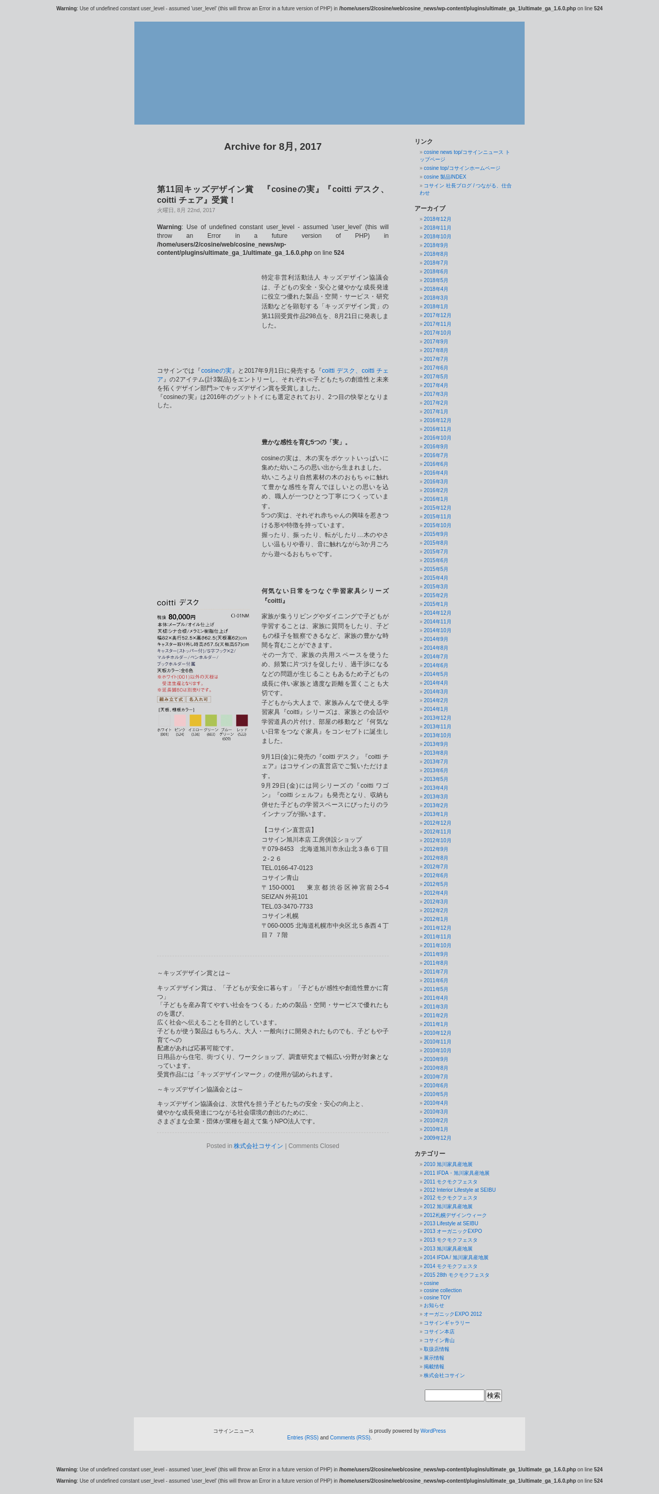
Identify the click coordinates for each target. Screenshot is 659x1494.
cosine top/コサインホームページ (462, 168)
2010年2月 (436, 1120)
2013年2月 (436, 805)
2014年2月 (436, 700)
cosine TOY (437, 1297)
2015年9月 (436, 534)
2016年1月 (436, 499)
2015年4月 (436, 578)
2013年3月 (436, 797)
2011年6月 (436, 980)
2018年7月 (436, 263)
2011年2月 (436, 1015)
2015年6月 (436, 560)
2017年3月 (436, 394)
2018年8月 (436, 254)
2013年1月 (436, 814)
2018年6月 (436, 271)
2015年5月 (436, 569)
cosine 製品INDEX (445, 177)
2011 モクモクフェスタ (451, 1182)
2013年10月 (437, 735)
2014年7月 (436, 656)
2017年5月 (436, 376)
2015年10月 (437, 525)
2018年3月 (436, 298)
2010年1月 (436, 1129)
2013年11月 (437, 726)
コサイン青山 (439, 1340)
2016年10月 (437, 438)
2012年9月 (436, 849)
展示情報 (434, 1358)
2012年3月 (436, 902)
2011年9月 (436, 954)
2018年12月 (437, 219)
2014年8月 (436, 648)
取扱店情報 (436, 1349)
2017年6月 (436, 368)
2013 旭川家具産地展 (448, 1249)
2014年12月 (437, 613)
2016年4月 (436, 473)
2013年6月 (436, 770)
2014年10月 (437, 630)
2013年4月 (436, 788)
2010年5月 (436, 1094)
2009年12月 (437, 1138)
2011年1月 (436, 1024)
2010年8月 (436, 1068)
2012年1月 (436, 919)
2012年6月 (436, 875)
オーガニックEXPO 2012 (453, 1314)
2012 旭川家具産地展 (448, 1206)
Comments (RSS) (350, 1437)
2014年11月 (437, 621)
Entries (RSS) (303, 1437)
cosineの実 (216, 340)
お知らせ (434, 1305)
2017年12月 (437, 315)
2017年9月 (436, 341)
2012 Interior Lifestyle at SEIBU (460, 1190)
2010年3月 (436, 1112)
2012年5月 (436, 884)
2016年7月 (436, 455)
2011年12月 (437, 928)
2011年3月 (436, 1007)
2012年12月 (437, 823)
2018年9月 (436, 245)
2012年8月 (436, 858)
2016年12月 (437, 420)
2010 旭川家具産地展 (448, 1164)
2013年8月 (436, 753)
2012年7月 (436, 867)
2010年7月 (436, 1077)
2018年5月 (436, 280)
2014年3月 (436, 691)
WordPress (433, 1431)
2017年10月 (437, 333)
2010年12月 (437, 1033)
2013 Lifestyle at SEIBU (451, 1223)
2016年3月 (436, 481)
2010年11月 (437, 1042)
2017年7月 (436, 359)
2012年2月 (436, 910)
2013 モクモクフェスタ (451, 1240)
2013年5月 (436, 779)
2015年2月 (436, 595)
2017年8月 (436, 350)
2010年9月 (436, 1059)
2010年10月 (437, 1050)
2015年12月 (437, 508)
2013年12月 (437, 718)
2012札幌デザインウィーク (455, 1215)
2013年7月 (436, 762)
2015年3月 (436, 586)
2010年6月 (436, 1085)
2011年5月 (436, 989)
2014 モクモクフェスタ (451, 1266)
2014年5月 (436, 674)
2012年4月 (436, 893)
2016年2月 (436, 490)
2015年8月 (436, 543)
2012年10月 (437, 840)
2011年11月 (437, 937)
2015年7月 (436, 551)
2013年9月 (436, 744)
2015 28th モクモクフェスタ (456, 1275)
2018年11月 (437, 228)
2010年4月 (436, 1103)
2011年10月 (437, 945)
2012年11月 (437, 832)
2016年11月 (437, 429)
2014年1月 (436, 709)
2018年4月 (436, 289)
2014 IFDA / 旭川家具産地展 (456, 1257)
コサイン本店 (439, 1331)
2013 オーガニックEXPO (453, 1231)
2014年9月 (436, 639)
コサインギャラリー (447, 1323)
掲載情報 (434, 1366)
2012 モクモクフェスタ (451, 1198)
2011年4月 (436, 998)
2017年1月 (436, 411)
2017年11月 (437, 324)
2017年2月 (436, 403)
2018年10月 (437, 236)
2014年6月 (436, 665)
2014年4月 (436, 683)
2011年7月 (436, 972)
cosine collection (442, 1290)
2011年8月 (436, 963)
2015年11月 (437, 516)
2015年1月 (436, 604)
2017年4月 (436, 385)
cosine (431, 1283)
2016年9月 (436, 446)
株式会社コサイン (258, 1115)
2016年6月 (436, 464)
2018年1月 (436, 306)
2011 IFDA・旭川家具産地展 (457, 1173)
